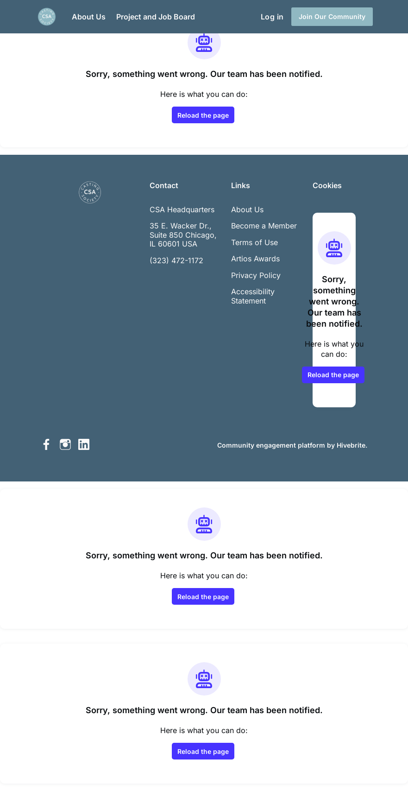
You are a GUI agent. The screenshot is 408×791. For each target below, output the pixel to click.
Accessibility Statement (253, 296)
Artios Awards (255, 258)
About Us (247, 209)
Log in (272, 16)
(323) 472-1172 (176, 260)
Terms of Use (254, 242)
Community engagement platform (271, 445)
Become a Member (264, 225)
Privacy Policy (256, 275)
